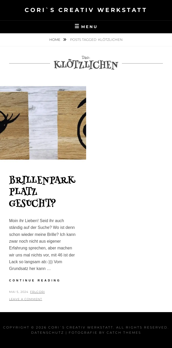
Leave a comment (25, 299)
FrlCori (37, 292)
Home (55, 39)
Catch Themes (124, 332)
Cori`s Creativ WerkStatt (86, 10)
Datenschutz (47, 332)
